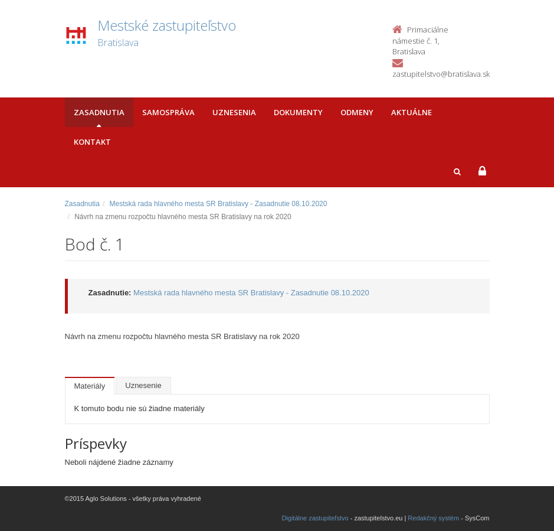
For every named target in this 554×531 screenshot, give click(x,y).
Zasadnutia (99, 112)
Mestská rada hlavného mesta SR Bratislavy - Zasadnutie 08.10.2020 (218, 204)
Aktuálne (411, 112)
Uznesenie (143, 385)
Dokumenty (298, 112)
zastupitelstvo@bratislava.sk (441, 74)
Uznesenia (234, 112)
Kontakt (92, 141)
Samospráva (168, 112)
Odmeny (356, 112)
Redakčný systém (433, 518)
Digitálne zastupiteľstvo (314, 518)
